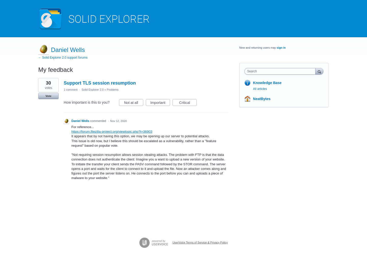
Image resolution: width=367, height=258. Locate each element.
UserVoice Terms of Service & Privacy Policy (200, 242)
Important (160, 103)
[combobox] (281, 71)
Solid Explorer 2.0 (93, 89)
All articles (260, 89)
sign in (281, 47)
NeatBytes (261, 99)
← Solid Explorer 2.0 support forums (62, 57)
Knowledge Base (267, 83)
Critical (188, 103)
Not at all (133, 103)
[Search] (319, 71)
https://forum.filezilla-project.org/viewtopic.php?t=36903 (111, 131)
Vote (48, 96)
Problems (113, 89)
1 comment (70, 89)
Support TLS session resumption (100, 83)
